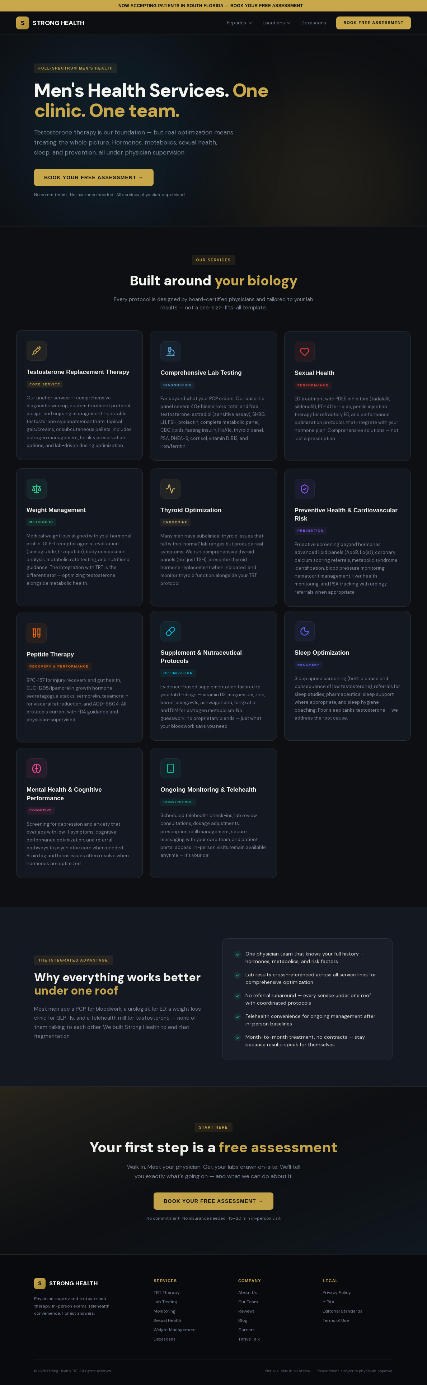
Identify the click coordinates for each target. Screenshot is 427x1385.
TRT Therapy (167, 1292)
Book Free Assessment (373, 22)
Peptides (240, 23)
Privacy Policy (337, 1292)
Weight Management (175, 1330)
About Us (247, 1292)
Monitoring (164, 1311)
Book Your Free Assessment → (94, 177)
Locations (277, 23)
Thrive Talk (249, 1339)
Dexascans (313, 23)
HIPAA (328, 1302)
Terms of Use (336, 1320)
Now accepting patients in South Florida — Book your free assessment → (213, 5)
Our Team (248, 1302)
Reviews (246, 1311)
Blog (242, 1320)
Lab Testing (165, 1302)
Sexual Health (167, 1320)
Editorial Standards (342, 1311)
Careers (246, 1330)
